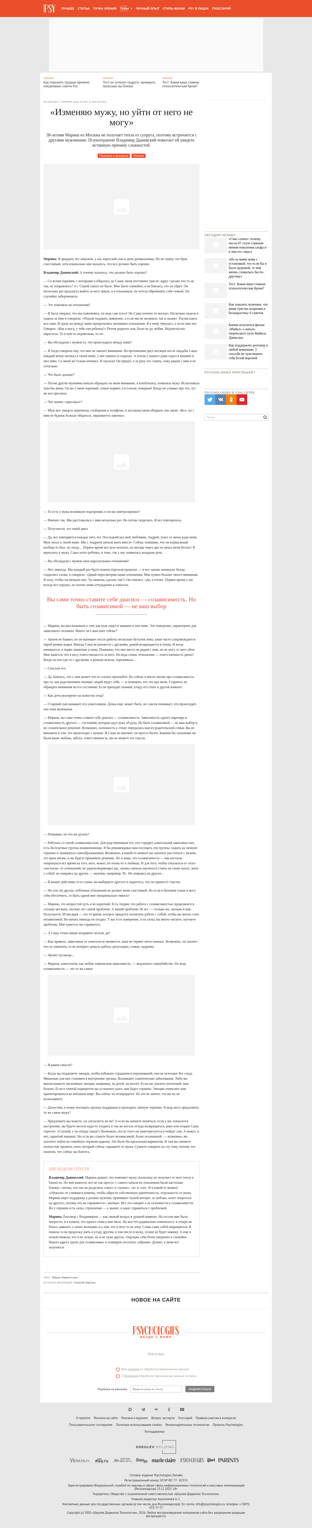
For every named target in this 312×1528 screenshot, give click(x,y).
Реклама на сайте (106, 1418)
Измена (138, 156)
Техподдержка (154, 1431)
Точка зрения (104, 8)
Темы (124, 8)
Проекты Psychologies (228, 1425)
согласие (133, 1369)
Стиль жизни (174, 8)
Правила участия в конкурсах (216, 1418)
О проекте (83, 1418)
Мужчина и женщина (113, 156)
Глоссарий (221, 8)
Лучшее (67, 8)
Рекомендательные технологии (187, 1425)
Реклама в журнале (134, 1418)
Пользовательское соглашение (91, 1425)
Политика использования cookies (139, 1425)
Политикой (131, 1376)
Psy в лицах (198, 8)
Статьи (84, 8)
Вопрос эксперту (163, 1418)
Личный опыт (147, 8)
